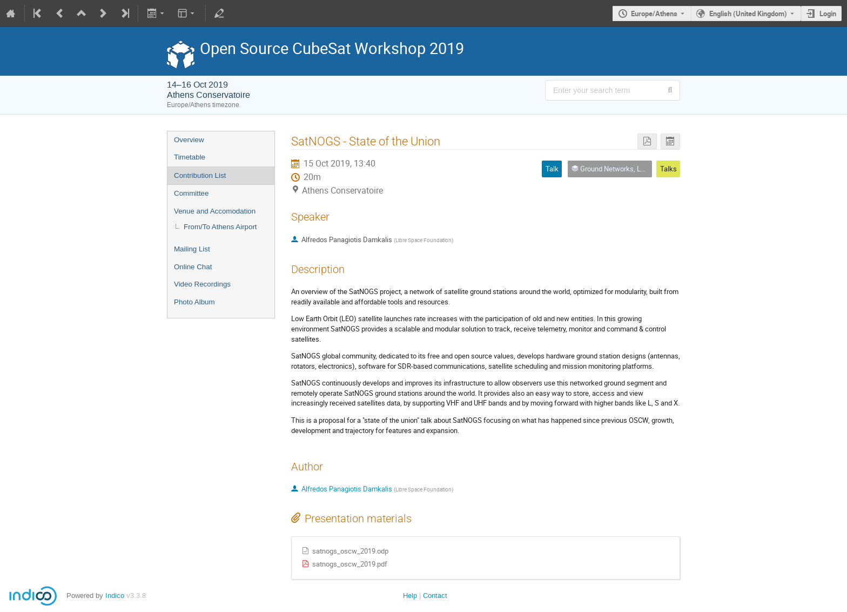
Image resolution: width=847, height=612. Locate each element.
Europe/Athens (654, 13)
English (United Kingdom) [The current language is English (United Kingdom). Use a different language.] (748, 13)
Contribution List (200, 175)
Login (827, 13)
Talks (668, 169)
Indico (114, 595)
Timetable (189, 157)
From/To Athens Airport (220, 227)
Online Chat (193, 267)
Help (410, 595)
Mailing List (192, 249)
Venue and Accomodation (215, 211)
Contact (435, 595)
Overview (189, 140)
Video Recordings (202, 284)
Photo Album (194, 302)
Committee (191, 193)
